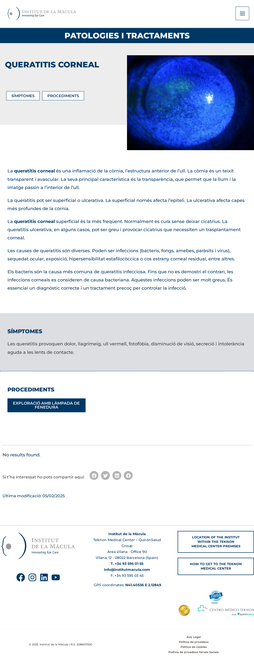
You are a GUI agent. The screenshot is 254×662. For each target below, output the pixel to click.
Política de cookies (194, 647)
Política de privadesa (194, 642)
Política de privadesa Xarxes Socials (193, 652)
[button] (94, 476)
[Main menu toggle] (242, 13)
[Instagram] (32, 577)
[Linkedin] (44, 577)
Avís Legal (194, 637)
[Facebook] (20, 577)
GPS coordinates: (127, 585)
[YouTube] (55, 577)
